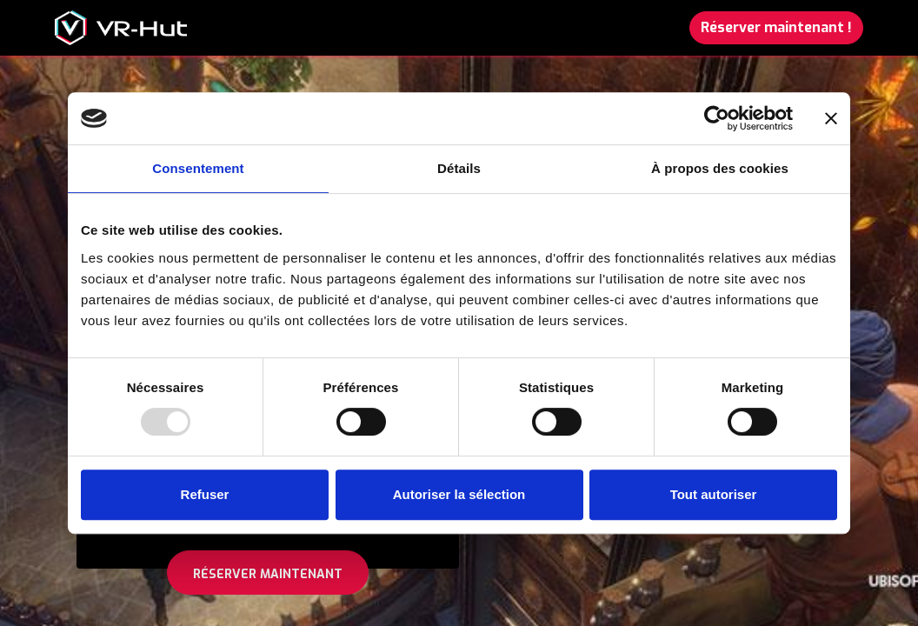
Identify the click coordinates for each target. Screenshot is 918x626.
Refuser (205, 494)
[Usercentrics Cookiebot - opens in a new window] (717, 118)
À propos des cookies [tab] (719, 168)
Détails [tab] (459, 168)
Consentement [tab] (197, 168)
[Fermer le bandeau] (831, 118)
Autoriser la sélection (459, 494)
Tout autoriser (713, 494)
